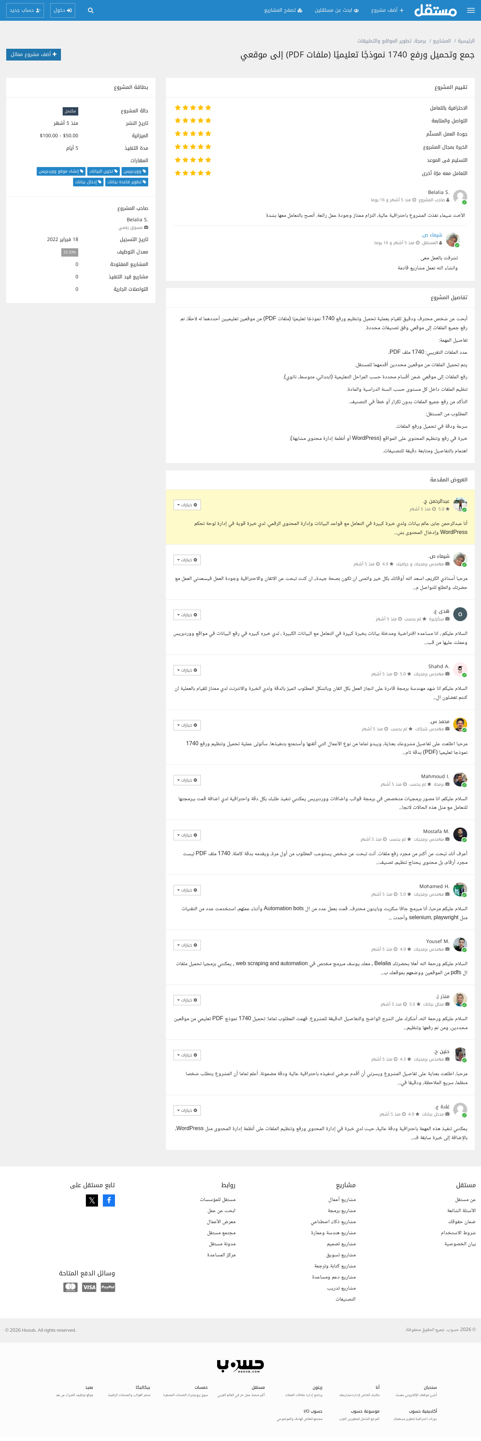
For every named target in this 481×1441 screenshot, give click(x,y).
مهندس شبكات (429, 729)
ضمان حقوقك (462, 1222)
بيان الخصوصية (460, 1244)
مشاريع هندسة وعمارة (333, 1233)
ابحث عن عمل (221, 1211)
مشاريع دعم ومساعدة (334, 1277)
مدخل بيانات (433, 1114)
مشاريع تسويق (341, 1255)
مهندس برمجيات (429, 674)
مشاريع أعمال (342, 1199)
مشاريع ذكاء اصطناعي (333, 1222)
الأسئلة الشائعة (461, 1211)
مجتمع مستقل (221, 1233)
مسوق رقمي (130, 227)
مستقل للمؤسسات (217, 1199)
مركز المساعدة (221, 1255)
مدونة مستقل (222, 1244)
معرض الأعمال (221, 1222)
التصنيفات (346, 1299)
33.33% (69, 252)
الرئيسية (466, 41)
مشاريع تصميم (341, 1244)
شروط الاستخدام (458, 1233)
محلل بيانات (433, 1004)
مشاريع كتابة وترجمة (335, 1266)
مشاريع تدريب (341, 1288)
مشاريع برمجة (342, 1211)
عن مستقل (465, 1199)
